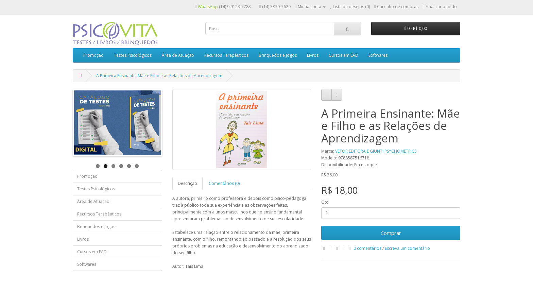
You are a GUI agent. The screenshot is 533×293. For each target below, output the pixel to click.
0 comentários (367, 248)
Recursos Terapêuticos (226, 55)
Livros (313, 55)
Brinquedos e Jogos (278, 55)
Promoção (93, 55)
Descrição (187, 183)
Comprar (391, 232)
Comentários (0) (224, 183)
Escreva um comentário (407, 248)
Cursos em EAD (343, 55)
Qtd (325, 202)
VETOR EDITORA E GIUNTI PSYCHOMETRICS (375, 151)
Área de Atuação (178, 55)
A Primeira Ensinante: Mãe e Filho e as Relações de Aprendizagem (159, 76)
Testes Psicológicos (133, 55)
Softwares (378, 55)
